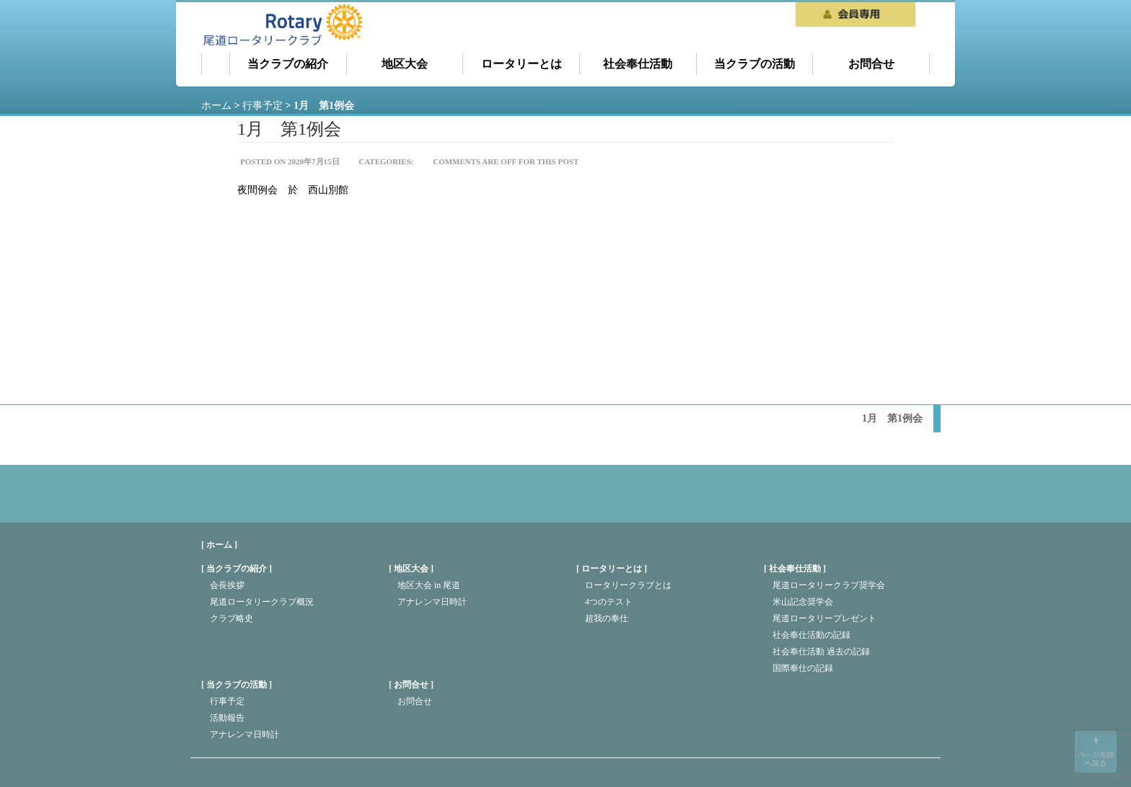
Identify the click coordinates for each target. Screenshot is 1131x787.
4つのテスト (609, 602)
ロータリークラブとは (628, 585)
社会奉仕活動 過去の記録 (821, 651)
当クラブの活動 (754, 64)
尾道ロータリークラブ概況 (262, 602)
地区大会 (405, 64)
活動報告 (227, 718)
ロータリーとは (521, 64)
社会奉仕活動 (637, 64)
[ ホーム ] (219, 545)
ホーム (215, 64)
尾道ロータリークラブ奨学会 (829, 585)
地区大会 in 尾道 (428, 585)
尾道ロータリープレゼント (824, 618)
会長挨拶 (227, 585)
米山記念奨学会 (803, 602)
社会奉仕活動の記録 (811, 635)
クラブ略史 (231, 618)
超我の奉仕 (606, 618)
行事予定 (227, 701)
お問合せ (871, 64)
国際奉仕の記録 (803, 668)
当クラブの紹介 (287, 64)
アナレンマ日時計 (432, 602)
